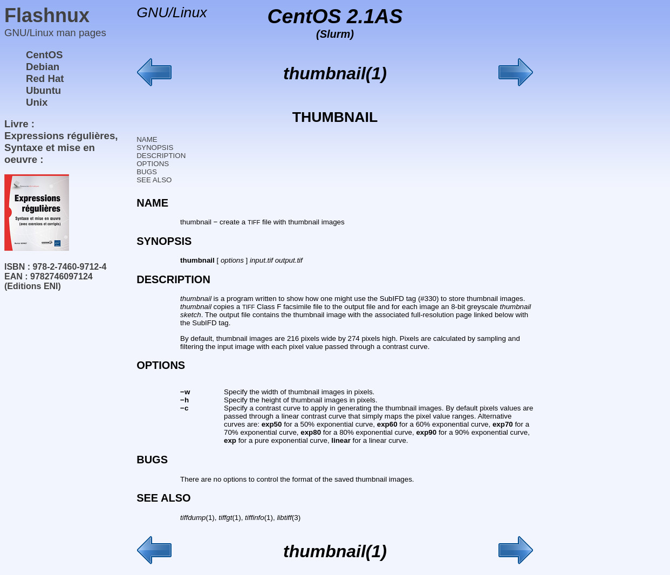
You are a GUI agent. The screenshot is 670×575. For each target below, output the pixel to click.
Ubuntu (43, 90)
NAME (147, 139)
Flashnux (47, 15)
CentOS (44, 54)
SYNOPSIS (154, 147)
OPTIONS (152, 164)
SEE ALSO (154, 180)
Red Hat (45, 78)
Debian (42, 66)
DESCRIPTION (161, 156)
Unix (36, 102)
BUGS (146, 172)
